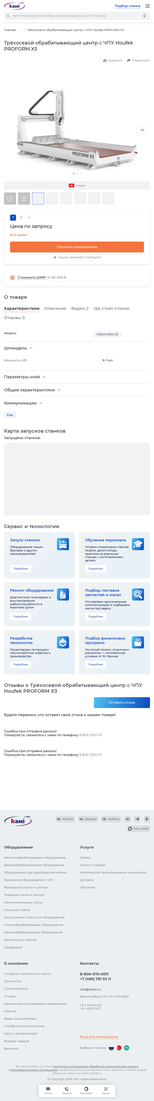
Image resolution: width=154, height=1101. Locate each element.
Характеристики (22, 308)
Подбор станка (127, 6)
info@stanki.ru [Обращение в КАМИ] (90, 989)
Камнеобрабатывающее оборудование (33, 932)
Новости (10, 1011)
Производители (16, 988)
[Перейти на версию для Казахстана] (126, 1047)
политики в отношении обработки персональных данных (95, 1066)
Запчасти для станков (20, 940)
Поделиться (141, 60)
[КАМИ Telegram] (137, 819)
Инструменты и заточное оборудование (34, 917)
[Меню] (147, 6)
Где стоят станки (111, 308)
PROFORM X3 (107, 334)
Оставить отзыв (122, 702)
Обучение (87, 887)
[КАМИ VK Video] (65, 819)
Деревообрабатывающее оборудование (34, 865)
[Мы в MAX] (86, 1091)
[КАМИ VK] (127, 819)
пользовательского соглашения (34, 1070)
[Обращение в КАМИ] (48, 1091)
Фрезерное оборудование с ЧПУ (29, 880)
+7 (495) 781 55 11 (95, 979)
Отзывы (14, 317)
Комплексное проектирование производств (113, 872)
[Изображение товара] (77, 130)
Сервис (85, 857)
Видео (80, 308)
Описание (55, 308)
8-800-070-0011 (94, 974)
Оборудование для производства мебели (35, 872)
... (21, 30)
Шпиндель (15, 348)
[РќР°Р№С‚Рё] (8, 16)
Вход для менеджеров (99, 1037)
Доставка (87, 880)
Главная (10, 30)
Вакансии (11, 1048)
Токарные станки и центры (24, 895)
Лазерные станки (17, 910)
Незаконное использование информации (35, 1004)
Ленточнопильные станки (23, 902)
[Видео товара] (10, 198)
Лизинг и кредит (92, 865)
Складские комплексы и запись (27, 974)
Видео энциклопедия (20, 1018)
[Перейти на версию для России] (111, 1047)
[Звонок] (67, 1091)
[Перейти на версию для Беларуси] (119, 1047)
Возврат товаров (16, 1041)
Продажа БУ (13, 947)
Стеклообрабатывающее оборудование (33, 925)
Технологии (13, 981)
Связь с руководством (20, 1033)
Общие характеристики (29, 390)
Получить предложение (77, 247)
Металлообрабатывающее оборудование (35, 857)
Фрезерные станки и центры (26, 887)
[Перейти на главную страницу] (14, 6)
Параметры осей (22, 376)
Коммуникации (20, 403)
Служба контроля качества (24, 1026)
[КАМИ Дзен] (147, 819)
